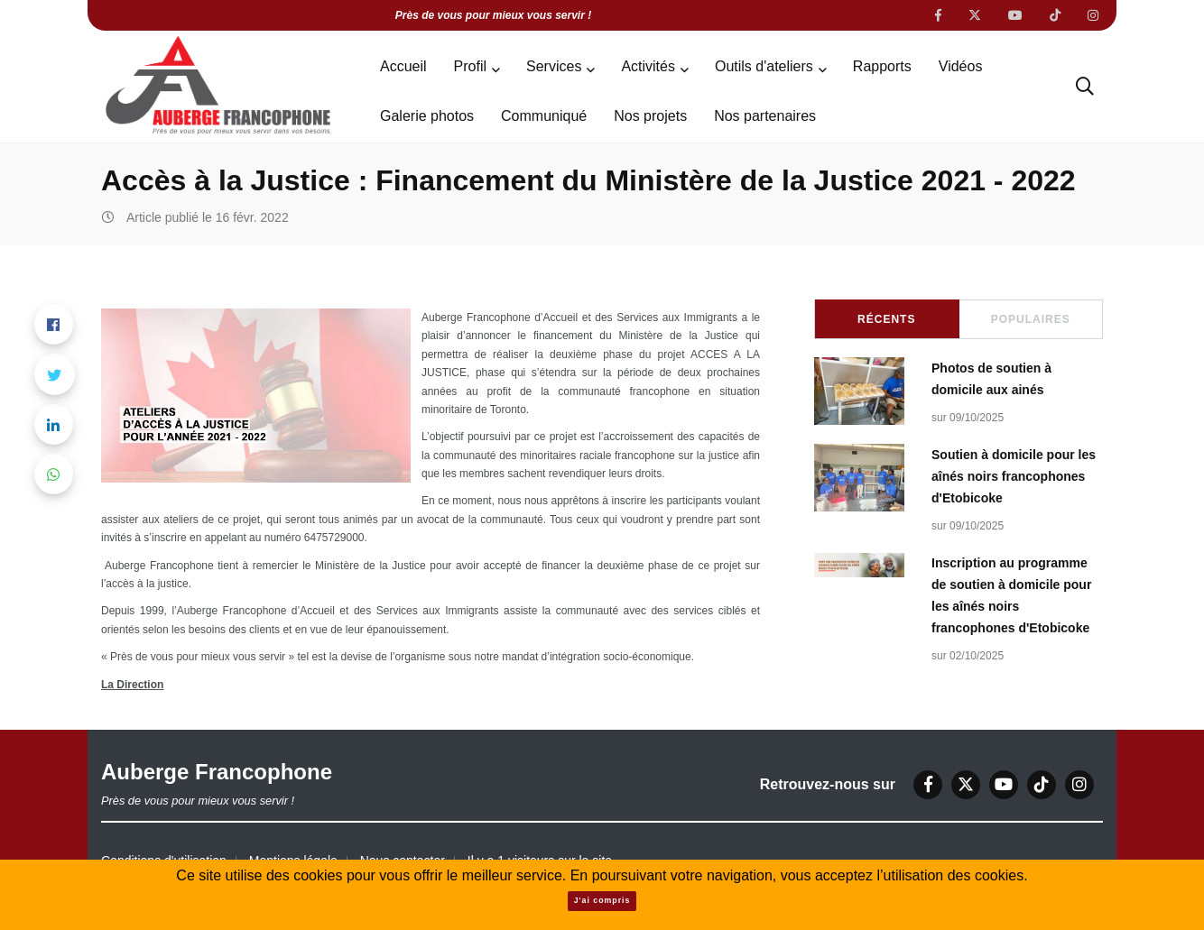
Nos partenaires (765, 116)
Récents (886, 319)
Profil (470, 66)
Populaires (1030, 319)
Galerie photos (427, 116)
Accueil (403, 66)
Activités (648, 66)
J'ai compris (602, 900)
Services (553, 66)
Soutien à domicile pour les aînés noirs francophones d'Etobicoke (1013, 476)
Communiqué (544, 116)
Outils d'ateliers (764, 66)
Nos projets (650, 116)
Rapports (882, 66)
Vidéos (961, 66)
